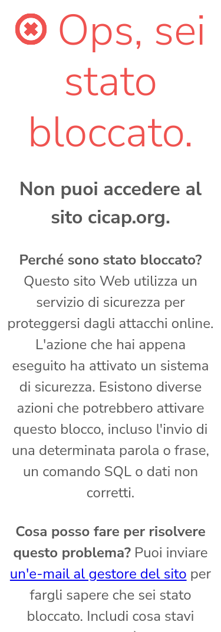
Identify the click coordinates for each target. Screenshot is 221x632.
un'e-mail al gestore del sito (98, 573)
